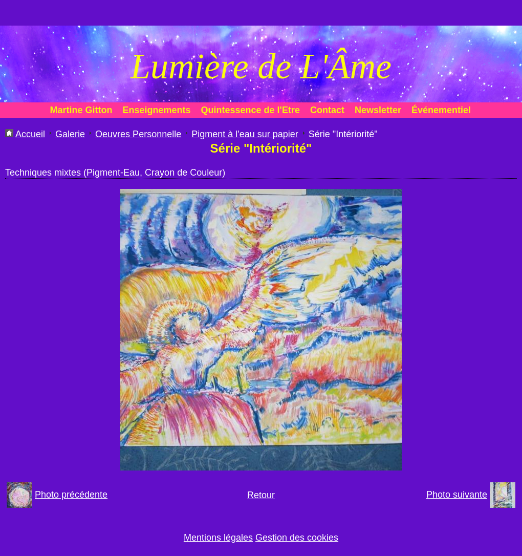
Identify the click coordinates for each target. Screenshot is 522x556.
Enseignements (157, 110)
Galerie (70, 134)
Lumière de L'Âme (260, 66)
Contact (327, 110)
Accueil (30, 134)
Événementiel (441, 110)
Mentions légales (218, 537)
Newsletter (378, 110)
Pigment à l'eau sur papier (244, 134)
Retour (261, 495)
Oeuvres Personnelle (138, 134)
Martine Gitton (81, 110)
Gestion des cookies (296, 537)
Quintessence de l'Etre (250, 110)
